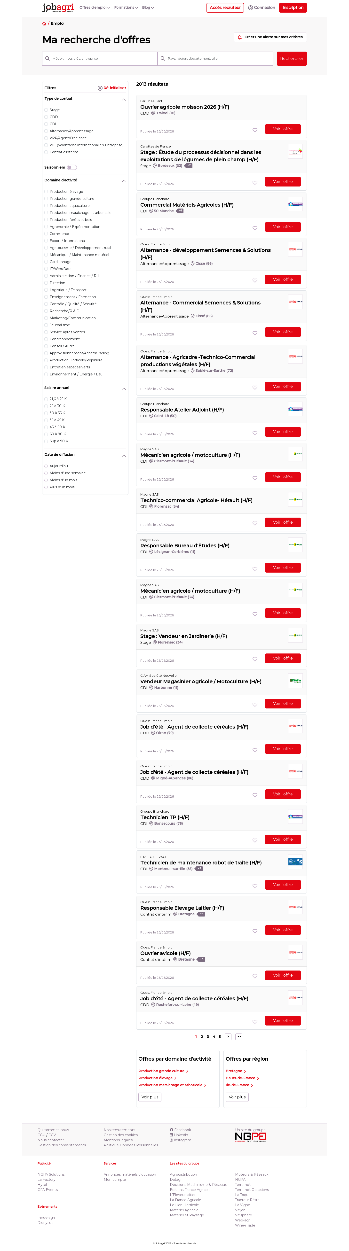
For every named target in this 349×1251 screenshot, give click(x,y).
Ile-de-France (239, 1085)
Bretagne (236, 1071)
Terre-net (243, 1184)
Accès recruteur (225, 7)
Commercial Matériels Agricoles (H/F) (187, 205)
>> (239, 1036)
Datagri (176, 1179)
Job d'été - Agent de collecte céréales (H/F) (194, 727)
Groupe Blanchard (154, 199)
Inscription (293, 7)
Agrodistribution (183, 1174)
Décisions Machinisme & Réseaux (198, 1184)
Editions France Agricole (190, 1190)
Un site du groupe (250, 1130)
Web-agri (243, 1220)
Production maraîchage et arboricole (172, 1085)
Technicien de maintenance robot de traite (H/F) (201, 863)
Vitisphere (243, 1215)
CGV (52, 1135)
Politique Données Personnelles (131, 1145)
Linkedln (179, 1135)
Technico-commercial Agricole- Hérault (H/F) (196, 500)
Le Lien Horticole (184, 1205)
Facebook (180, 1130)
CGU (41, 1135)
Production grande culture (163, 1071)
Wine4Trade (245, 1225)
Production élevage (157, 1078)
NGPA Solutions (51, 1174)
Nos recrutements (119, 1130)
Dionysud (46, 1222)
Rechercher (291, 58)
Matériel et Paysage (187, 1215)
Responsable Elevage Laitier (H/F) (182, 908)
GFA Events (48, 1190)
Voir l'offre (283, 129)
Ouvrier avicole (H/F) (165, 953)
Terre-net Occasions (252, 1190)
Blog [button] (148, 7)
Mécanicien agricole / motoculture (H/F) (190, 455)
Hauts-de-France (242, 1078)
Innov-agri (46, 1217)
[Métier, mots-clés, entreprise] (104, 59)
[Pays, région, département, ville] (219, 59)
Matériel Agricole (184, 1210)
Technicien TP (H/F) (165, 817)
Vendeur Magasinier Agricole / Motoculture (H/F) (201, 681)
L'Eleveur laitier (183, 1195)
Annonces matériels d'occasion (130, 1174)
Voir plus (150, 1097)
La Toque (243, 1195)
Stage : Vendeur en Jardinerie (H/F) (183, 636)
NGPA (240, 1179)
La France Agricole (185, 1200)
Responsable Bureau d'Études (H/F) (185, 546)
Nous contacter (51, 1140)
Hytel (42, 1184)
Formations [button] (126, 7)
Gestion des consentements (62, 1145)
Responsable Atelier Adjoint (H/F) (182, 410)
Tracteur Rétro (247, 1200)
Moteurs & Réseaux (251, 1174)
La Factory (47, 1179)
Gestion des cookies (121, 1135)
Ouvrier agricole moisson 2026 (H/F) (184, 107)
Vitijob (240, 1210)
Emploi (57, 23)
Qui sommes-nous (53, 1130)
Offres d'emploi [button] (94, 7)
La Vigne (242, 1205)
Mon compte (115, 1179)
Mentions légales (118, 1140)
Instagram (180, 1140)
